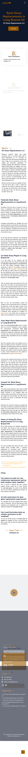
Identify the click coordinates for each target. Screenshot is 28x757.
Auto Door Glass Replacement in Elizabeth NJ (14, 467)
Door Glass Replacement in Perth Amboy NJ (14, 462)
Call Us (13, 28)
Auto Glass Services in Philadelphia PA (13, 700)
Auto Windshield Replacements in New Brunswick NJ (13, 703)
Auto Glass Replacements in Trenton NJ (13, 698)
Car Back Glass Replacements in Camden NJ (14, 706)
